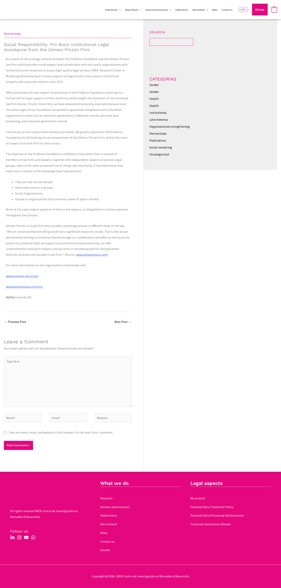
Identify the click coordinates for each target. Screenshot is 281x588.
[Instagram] (19, 537)
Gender (154, 85)
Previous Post (15, 322)
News (103, 533)
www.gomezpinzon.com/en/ (24, 286)
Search (157, 32)
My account (197, 498)
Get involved (108, 524)
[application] (119, 10)
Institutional (158, 113)
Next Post (122, 322)
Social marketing (160, 147)
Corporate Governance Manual (210, 524)
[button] (260, 10)
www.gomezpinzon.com (91, 254)
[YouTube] (26, 537)
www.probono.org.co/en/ (22, 276)
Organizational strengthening (169, 126)
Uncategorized (159, 154)
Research (106, 498)
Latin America (158, 119)
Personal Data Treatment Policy (211, 507)
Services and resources (115, 507)
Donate (105, 550)
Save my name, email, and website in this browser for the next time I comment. (61, 432)
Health (154, 99)
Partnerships (12, 34)
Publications (157, 140)
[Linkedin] (12, 537)
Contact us (107, 541)
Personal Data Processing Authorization (217, 515)
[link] (241, 9)
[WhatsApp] (33, 537)
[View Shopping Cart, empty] (274, 10)
